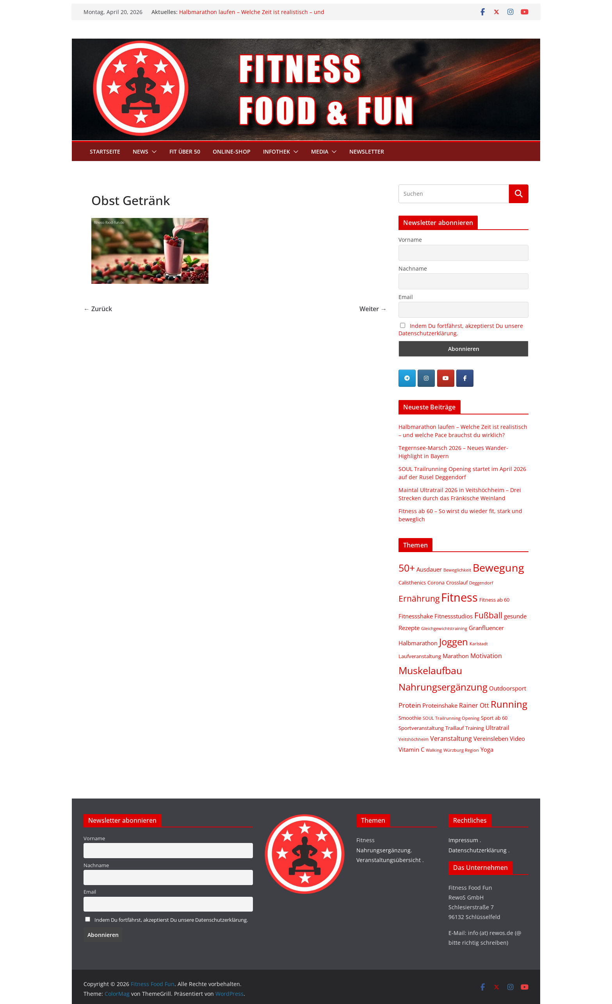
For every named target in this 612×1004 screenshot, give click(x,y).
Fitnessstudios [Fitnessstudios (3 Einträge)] (453, 616)
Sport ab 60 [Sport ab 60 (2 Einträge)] (494, 717)
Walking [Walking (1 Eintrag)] (434, 750)
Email (406, 297)
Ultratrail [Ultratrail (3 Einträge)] (497, 727)
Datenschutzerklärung (477, 850)
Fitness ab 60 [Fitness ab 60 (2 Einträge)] (494, 599)
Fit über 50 (184, 151)
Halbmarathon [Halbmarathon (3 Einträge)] (418, 643)
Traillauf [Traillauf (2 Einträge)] (454, 727)
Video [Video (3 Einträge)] (517, 738)
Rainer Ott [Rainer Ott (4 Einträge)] (474, 705)
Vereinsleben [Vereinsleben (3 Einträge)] (490, 738)
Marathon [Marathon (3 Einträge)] (456, 656)
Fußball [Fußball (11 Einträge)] (488, 615)
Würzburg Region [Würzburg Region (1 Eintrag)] (461, 750)
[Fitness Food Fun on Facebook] (464, 378)
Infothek (276, 151)
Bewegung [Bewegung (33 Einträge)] (498, 567)
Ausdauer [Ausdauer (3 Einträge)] (429, 569)
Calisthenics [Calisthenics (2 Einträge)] (412, 582)
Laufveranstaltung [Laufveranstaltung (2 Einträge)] (420, 656)
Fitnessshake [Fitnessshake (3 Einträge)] (416, 616)
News (140, 151)
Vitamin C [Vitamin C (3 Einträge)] (411, 749)
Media (319, 151)
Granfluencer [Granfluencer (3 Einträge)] (486, 628)
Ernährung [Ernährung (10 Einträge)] (419, 598)
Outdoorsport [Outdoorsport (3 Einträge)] (507, 688)
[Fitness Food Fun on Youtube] (445, 378)
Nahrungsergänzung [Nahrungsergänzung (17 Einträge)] (443, 687)
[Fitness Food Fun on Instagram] (426, 378)
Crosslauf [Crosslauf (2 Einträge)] (457, 582)
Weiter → (373, 309)
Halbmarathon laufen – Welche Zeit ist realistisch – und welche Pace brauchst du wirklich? (251, 15)
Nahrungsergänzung (383, 850)
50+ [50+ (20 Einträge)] (407, 567)
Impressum (463, 840)
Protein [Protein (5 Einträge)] (410, 705)
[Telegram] (407, 378)
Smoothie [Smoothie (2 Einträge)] (410, 717)
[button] (152, 151)
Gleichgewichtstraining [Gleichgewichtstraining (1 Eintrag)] (444, 628)
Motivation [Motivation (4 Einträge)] (486, 656)
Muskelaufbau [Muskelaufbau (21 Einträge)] (430, 670)
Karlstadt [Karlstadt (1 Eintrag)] (479, 643)
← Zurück (98, 309)
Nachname (413, 268)
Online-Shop (232, 151)
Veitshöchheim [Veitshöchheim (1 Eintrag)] (414, 739)
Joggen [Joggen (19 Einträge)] (453, 641)
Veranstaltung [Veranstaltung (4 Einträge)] (451, 738)
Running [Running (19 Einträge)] (509, 704)
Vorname (410, 239)
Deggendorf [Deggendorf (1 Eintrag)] (481, 583)
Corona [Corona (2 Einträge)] (436, 582)
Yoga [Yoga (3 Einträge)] (486, 749)
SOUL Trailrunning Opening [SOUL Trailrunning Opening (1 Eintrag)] (451, 718)
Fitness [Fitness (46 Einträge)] (459, 597)
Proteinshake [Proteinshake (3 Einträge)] (439, 705)
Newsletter (366, 151)
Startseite (105, 151)
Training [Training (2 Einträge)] (474, 727)
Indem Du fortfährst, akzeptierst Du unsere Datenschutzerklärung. (171, 920)
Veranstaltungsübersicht (388, 860)
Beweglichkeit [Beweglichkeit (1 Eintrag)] (457, 570)
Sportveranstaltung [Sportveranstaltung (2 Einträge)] (421, 727)
